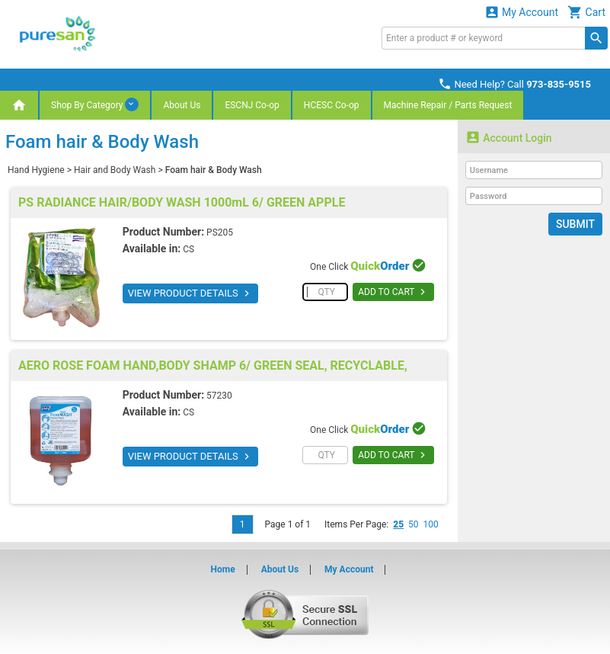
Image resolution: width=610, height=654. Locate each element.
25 (398, 524)
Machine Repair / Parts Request (448, 105)
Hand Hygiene (36, 170)
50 (413, 524)
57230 (219, 395)
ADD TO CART (393, 292)
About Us (181, 105)
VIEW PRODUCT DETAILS (190, 293)
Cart (586, 12)
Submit (575, 224)
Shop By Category (95, 104)
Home (223, 569)
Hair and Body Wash (114, 170)
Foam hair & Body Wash (213, 170)
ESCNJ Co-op (252, 105)
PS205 (219, 232)
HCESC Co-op (331, 105)
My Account (521, 12)
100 (431, 524)
